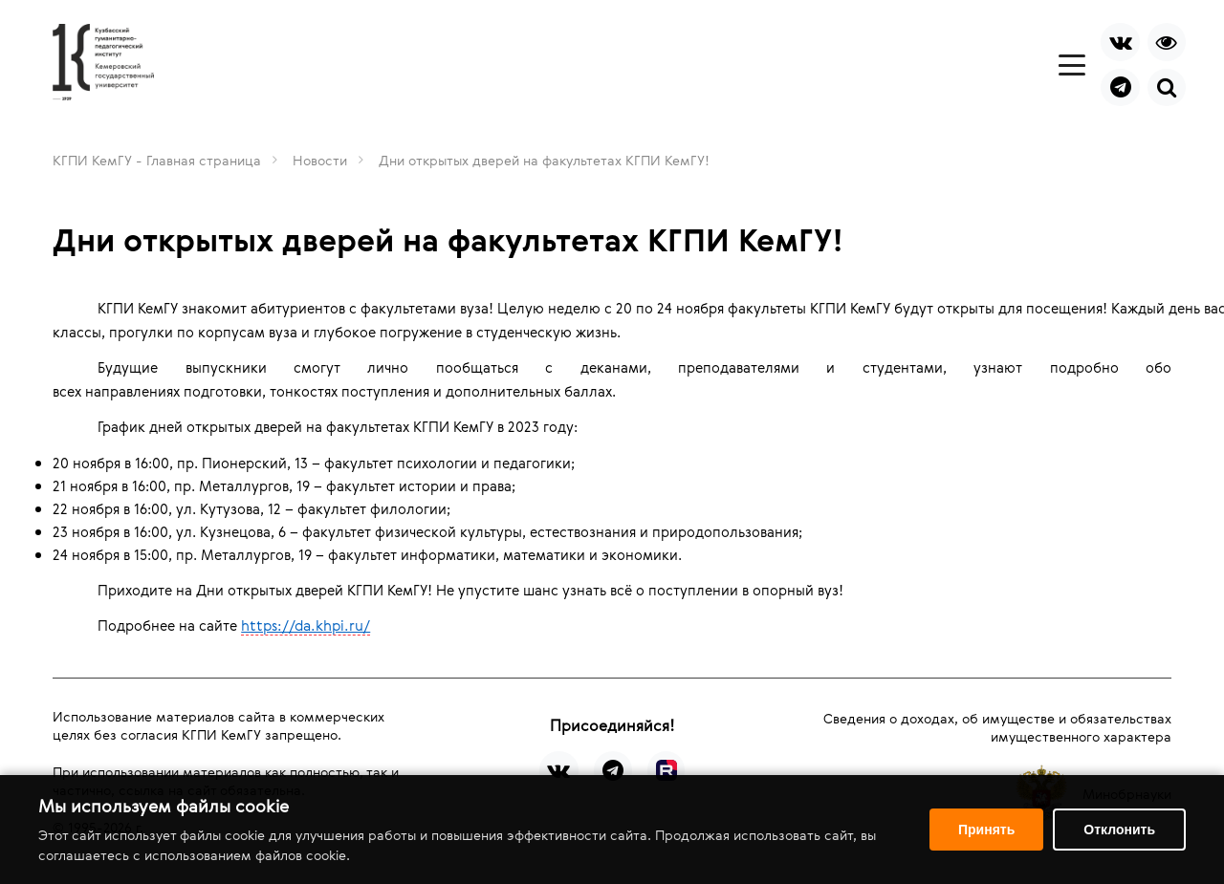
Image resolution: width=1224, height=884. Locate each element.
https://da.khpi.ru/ (305, 625)
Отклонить (1119, 829)
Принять (986, 829)
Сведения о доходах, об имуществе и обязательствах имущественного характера (997, 727)
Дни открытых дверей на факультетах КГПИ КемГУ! (544, 160)
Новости (320, 160)
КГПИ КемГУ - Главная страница (157, 160)
